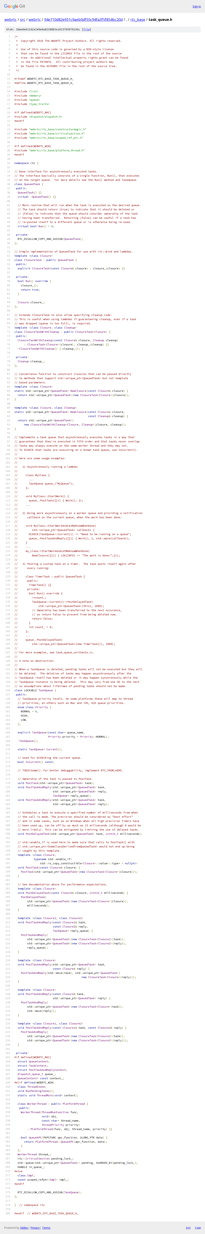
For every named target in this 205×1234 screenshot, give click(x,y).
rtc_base (137, 19)
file (86, 29)
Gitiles (24, 1228)
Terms (46, 1228)
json (198, 1227)
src (22, 19)
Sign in (197, 6)
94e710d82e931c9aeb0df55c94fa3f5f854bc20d (83, 19)
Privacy (35, 1228)
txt (188, 1227)
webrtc (10, 19)
